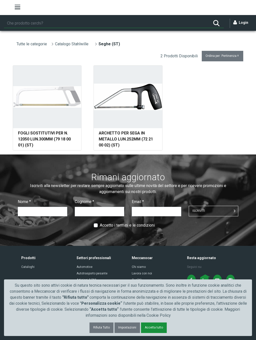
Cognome (84, 201)
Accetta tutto (154, 327)
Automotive (84, 267)
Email (138, 201)
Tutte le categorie (31, 44)
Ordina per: (223, 56)
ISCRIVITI (198, 211)
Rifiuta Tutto (101, 327)
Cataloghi (27, 267)
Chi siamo (139, 267)
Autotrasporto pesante (92, 273)
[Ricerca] (106, 23)
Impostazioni (127, 327)
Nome (24, 201)
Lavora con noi (142, 273)
